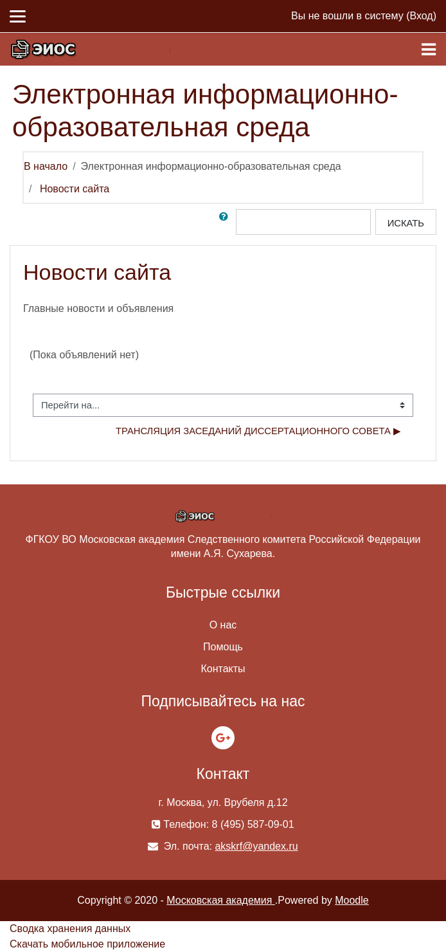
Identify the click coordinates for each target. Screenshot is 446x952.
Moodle (351, 900)
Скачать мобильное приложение (87, 943)
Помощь (223, 646)
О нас (223, 624)
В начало (45, 166)
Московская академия (220, 900)
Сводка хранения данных (70, 928)
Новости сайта (74, 188)
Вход (421, 15)
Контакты (223, 668)
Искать (406, 223)
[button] (226, 222)
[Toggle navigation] (428, 49)
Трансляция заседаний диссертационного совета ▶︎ (258, 431)
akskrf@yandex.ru (256, 846)
